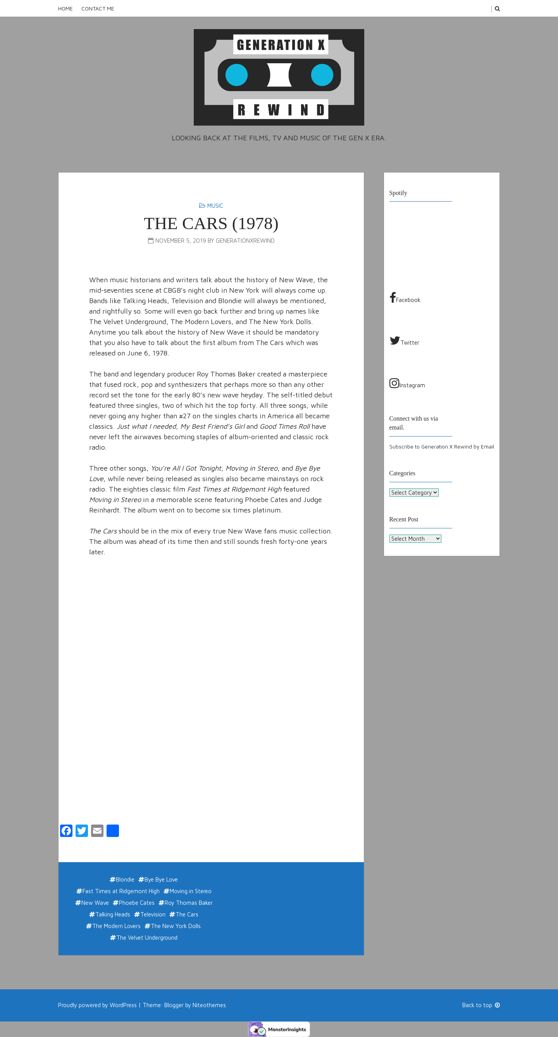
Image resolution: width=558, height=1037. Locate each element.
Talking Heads (112, 914)
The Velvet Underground (146, 937)
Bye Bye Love (161, 879)
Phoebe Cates (137, 902)
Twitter (404, 340)
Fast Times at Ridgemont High (121, 891)
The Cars (187, 914)
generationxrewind (245, 240)
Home (65, 8)
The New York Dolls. (176, 926)
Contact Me (97, 8)
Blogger (174, 1005)
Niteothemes (209, 1005)
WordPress (123, 1005)
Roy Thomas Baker (189, 902)
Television (152, 914)
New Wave (95, 902)
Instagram (407, 383)
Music (215, 205)
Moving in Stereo (191, 891)
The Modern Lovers (116, 926)
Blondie (125, 879)
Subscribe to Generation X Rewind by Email (441, 446)
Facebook (404, 298)
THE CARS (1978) (211, 223)
